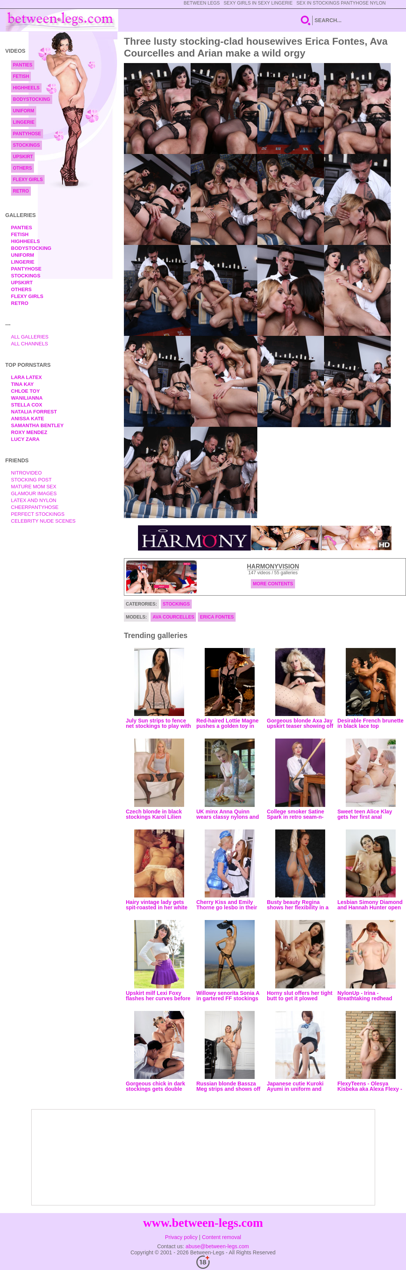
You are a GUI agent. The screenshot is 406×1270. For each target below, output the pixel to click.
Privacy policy (181, 1237)
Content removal (221, 1237)
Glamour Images (34, 493)
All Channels (29, 344)
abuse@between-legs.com (217, 1246)
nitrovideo (26, 473)
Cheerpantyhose (35, 507)
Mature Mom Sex (33, 486)
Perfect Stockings (37, 514)
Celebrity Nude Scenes (43, 521)
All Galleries (30, 337)
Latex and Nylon (33, 500)
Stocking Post (31, 480)
